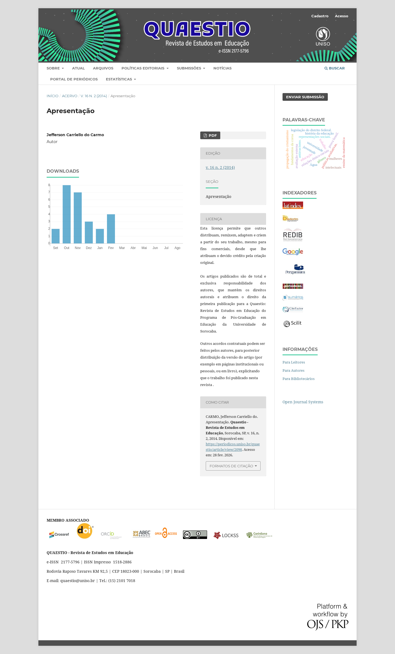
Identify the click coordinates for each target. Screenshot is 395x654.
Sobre (54, 68)
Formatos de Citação (231, 466)
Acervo (69, 96)
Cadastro (320, 16)
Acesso (341, 16)
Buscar (335, 68)
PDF (212, 135)
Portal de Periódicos (74, 79)
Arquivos (103, 68)
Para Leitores (294, 362)
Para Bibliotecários (299, 378)
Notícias (222, 68)
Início (52, 96)
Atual (78, 68)
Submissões (189, 68)
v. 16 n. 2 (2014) (94, 96)
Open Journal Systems (303, 401)
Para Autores (293, 370)
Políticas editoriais (143, 68)
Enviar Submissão (305, 97)
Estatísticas (119, 79)
